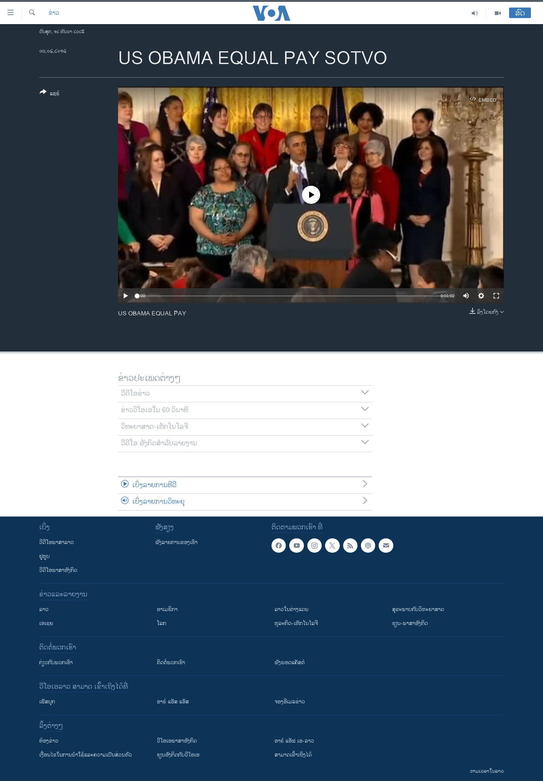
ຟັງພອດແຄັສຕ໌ (290, 662)
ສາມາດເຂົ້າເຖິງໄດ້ (293, 755)
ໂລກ (161, 623)
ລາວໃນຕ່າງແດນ (291, 609)
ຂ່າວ (54, 13)
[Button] (50, 94)
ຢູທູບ (44, 556)
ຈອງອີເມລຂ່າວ (290, 702)
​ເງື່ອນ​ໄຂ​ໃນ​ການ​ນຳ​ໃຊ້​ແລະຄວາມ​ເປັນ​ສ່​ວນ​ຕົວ (85, 755)
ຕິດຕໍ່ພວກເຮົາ (171, 662)
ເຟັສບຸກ (47, 702)
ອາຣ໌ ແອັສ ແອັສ (173, 702)
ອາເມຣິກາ (167, 609)
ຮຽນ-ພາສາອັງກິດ (410, 623)
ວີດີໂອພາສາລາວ (56, 542)
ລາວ (44, 609)
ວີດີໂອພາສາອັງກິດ (58, 570)
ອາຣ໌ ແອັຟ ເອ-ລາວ (294, 741)
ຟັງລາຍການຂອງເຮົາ (176, 542)
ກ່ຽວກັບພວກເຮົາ (56, 662)
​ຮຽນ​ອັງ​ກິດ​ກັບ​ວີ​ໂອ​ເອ (178, 755)
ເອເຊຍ (46, 623)
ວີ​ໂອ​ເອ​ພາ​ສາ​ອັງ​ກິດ (177, 741)
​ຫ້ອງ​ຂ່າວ (48, 741)
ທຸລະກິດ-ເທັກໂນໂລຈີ (296, 623)
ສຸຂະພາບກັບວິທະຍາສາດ (418, 609)
